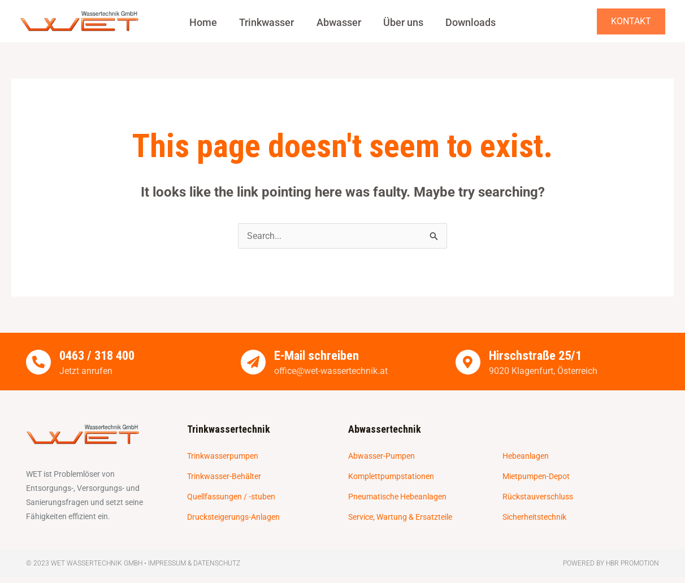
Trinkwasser (268, 22)
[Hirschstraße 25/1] (468, 362)
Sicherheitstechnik (534, 517)
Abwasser (339, 22)
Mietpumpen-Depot (536, 476)
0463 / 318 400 (99, 356)
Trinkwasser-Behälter (224, 476)
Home (208, 22)
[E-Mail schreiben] (253, 362)
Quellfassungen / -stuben (231, 497)
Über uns (401, 22)
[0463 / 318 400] (38, 362)
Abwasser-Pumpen (381, 456)
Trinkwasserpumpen (222, 456)
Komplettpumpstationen (391, 476)
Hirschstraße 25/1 (537, 356)
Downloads (466, 22)
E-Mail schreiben (316, 356)
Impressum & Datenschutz (194, 563)
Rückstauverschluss (537, 497)
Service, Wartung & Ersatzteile (400, 517)
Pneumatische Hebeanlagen (397, 497)
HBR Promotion (632, 563)
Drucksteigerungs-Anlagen (233, 517)
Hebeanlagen (525, 456)
